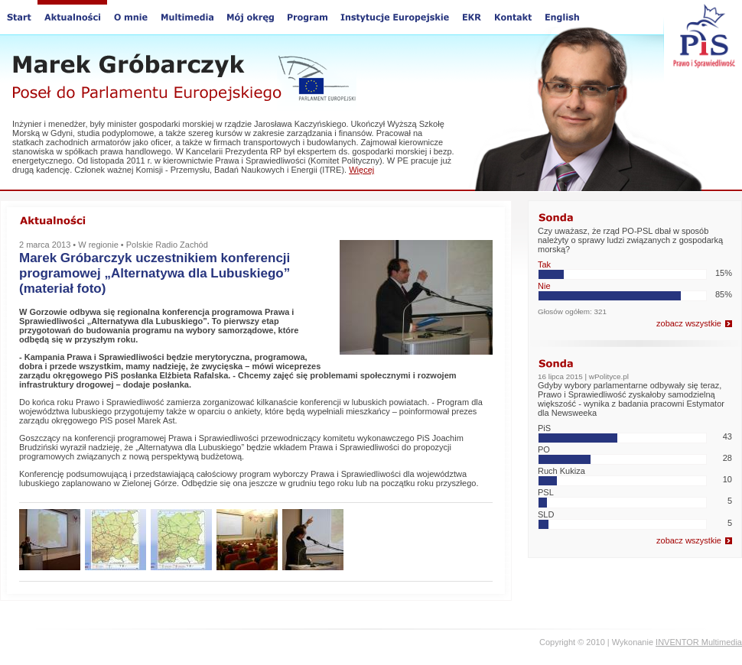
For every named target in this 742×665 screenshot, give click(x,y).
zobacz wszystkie (688, 323)
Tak (544, 264)
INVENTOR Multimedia (699, 642)
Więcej (361, 169)
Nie (544, 285)
